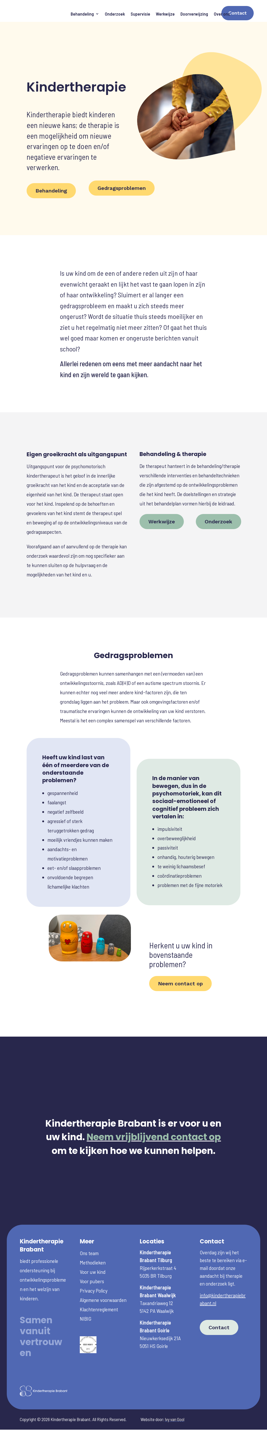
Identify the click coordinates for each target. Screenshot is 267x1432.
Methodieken (93, 1237)
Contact (237, 13)
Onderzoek (115, 13)
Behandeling (82, 13)
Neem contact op (180, 958)
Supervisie (140, 13)
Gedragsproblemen (122, 162)
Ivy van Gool (174, 1393)
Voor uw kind (93, 1246)
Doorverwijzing (194, 13)
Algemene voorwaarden (103, 1274)
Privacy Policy (93, 1265)
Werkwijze (165, 13)
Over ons (222, 13)
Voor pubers (92, 1255)
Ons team (89, 1227)
